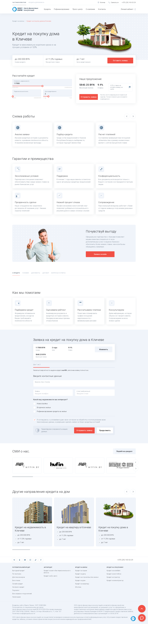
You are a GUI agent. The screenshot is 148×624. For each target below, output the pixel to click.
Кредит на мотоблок (114, 574)
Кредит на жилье (18, 21)
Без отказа (16, 580)
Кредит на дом (80, 580)
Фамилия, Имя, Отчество (42, 382)
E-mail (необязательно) (83, 391)
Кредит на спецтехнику (115, 567)
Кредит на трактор (113, 577)
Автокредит (48, 567)
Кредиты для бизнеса (36, 2)
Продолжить (105, 430)
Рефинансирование (61, 9)
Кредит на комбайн (113, 570)
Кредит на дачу (80, 574)
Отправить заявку (89, 97)
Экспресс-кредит (18, 587)
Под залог (15, 590)
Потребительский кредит (21, 567)
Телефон (37, 391)
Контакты (102, 9)
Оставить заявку (120, 60)
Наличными (16, 597)
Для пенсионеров (18, 577)
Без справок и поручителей (22, 593)
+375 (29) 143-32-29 (129, 2)
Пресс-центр (78, 9)
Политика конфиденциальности (23, 613)
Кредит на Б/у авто (50, 576)
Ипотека (78, 587)
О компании (90, 9)
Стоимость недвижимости (21, 81)
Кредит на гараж (81, 570)
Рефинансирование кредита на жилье (50, 411)
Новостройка (40, 404)
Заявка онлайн (100, 254)
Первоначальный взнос (21, 91)
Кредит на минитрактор (115, 580)
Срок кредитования (50, 91)
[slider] (42, 86)
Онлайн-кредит (17, 584)
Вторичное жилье (42, 407)
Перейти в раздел (124, 451)
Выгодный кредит (18, 570)
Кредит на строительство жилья (86, 577)
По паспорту (16, 574)
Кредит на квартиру (82, 584)
